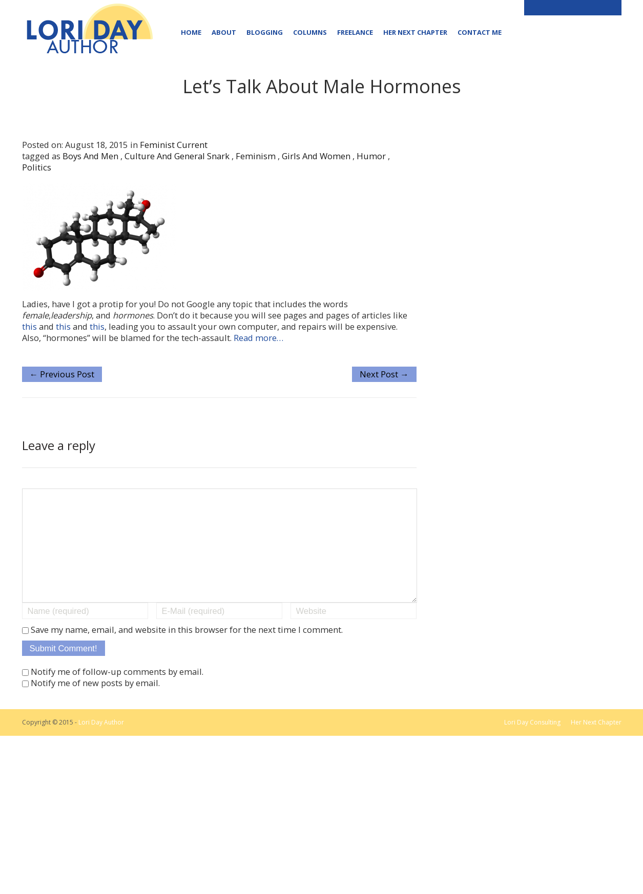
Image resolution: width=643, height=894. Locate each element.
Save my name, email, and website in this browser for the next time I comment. (187, 650)
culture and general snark (177, 156)
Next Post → (384, 374)
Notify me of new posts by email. (95, 703)
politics (36, 167)
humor (371, 156)
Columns (310, 32)
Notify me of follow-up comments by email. (117, 692)
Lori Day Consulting (532, 742)
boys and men (90, 156)
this (30, 326)
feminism (256, 156)
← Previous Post (62, 374)
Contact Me (480, 32)
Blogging (264, 32)
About (224, 32)
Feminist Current (174, 145)
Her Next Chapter (415, 32)
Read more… (258, 338)
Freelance (355, 32)
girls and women (316, 156)
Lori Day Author (101, 742)
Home (191, 32)
